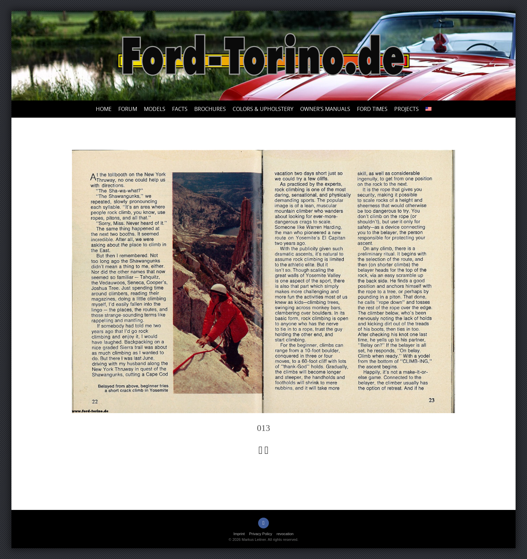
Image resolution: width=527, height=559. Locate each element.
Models (154, 109)
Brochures (210, 109)
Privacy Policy (260, 534)
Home (104, 109)
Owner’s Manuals (325, 109)
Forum (127, 109)
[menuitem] (428, 109)
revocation (285, 534)
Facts (180, 109)
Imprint (239, 534)
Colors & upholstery (263, 109)
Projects (406, 109)
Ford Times (372, 109)
